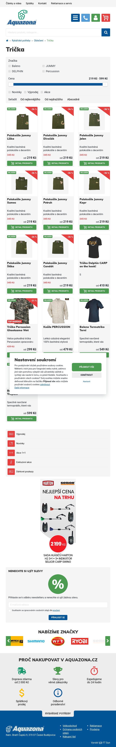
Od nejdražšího (54, 99)
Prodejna (94, 729)
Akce (47, 92)
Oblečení (38, 40)
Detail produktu (21, 163)
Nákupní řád (69, 736)
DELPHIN (17, 71)
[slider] (10, 84)
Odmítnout (87, 375)
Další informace (21, 387)
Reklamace (96, 725)
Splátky (30, 3)
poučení (56, 610)
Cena (11, 78)
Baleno (16, 66)
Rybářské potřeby (21, 40)
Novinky (16, 443)
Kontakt (42, 3)
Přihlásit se (58, 617)
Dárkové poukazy (21, 471)
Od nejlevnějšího (30, 99)
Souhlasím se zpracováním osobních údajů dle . (36, 610)
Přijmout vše (86, 367)
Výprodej (16, 434)
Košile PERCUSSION (56, 327)
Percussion (52, 71)
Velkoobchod (70, 725)
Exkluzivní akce (20, 462)
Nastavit (86, 381)
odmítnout (45, 384)
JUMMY (51, 66)
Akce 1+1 (17, 453)
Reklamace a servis (61, 3)
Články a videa (13, 3)
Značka (12, 60)
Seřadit (12, 99)
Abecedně (73, 99)
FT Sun (104, 742)
